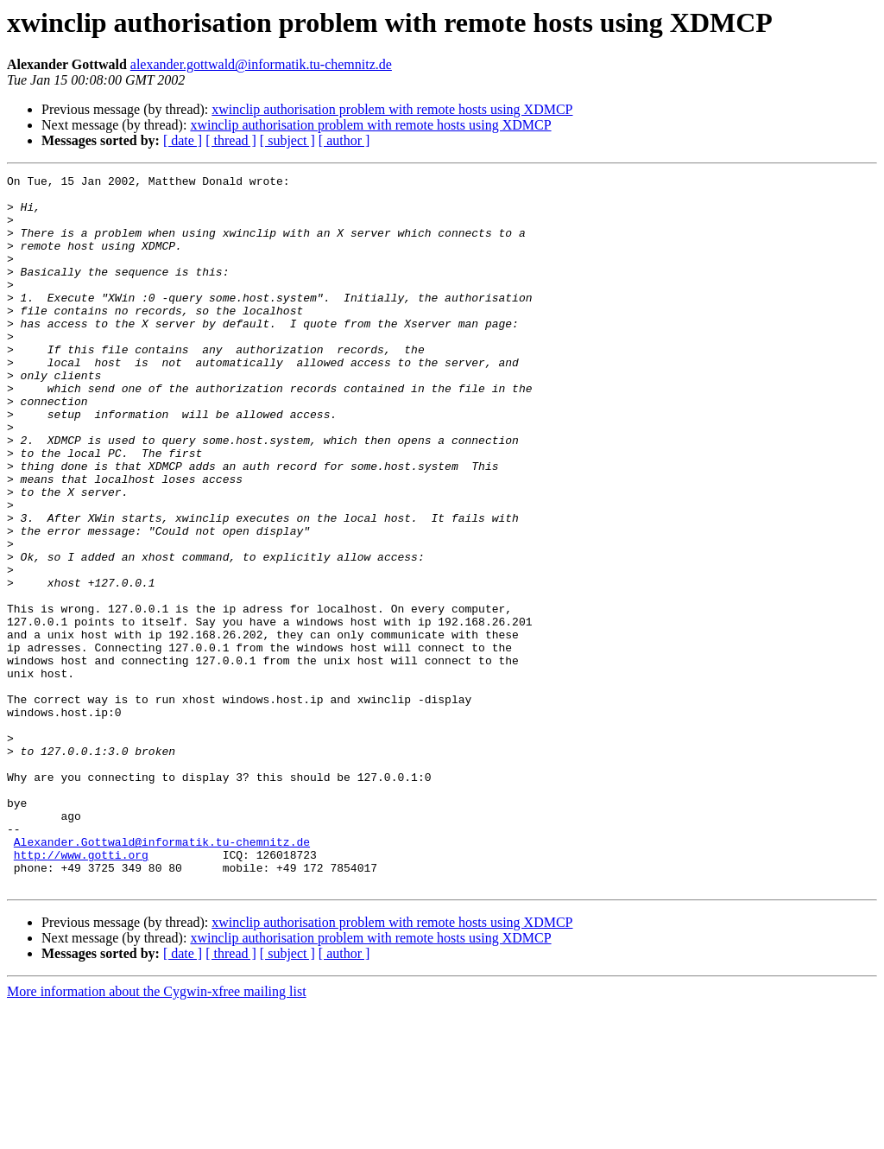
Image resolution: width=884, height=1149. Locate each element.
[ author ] (344, 140)
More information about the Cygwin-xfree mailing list (156, 1134)
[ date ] (182, 140)
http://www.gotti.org (81, 992)
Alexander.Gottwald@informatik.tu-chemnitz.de (162, 976)
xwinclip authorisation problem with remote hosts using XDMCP (392, 109)
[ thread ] (230, 140)
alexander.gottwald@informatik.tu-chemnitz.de (261, 64)
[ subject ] (287, 140)
